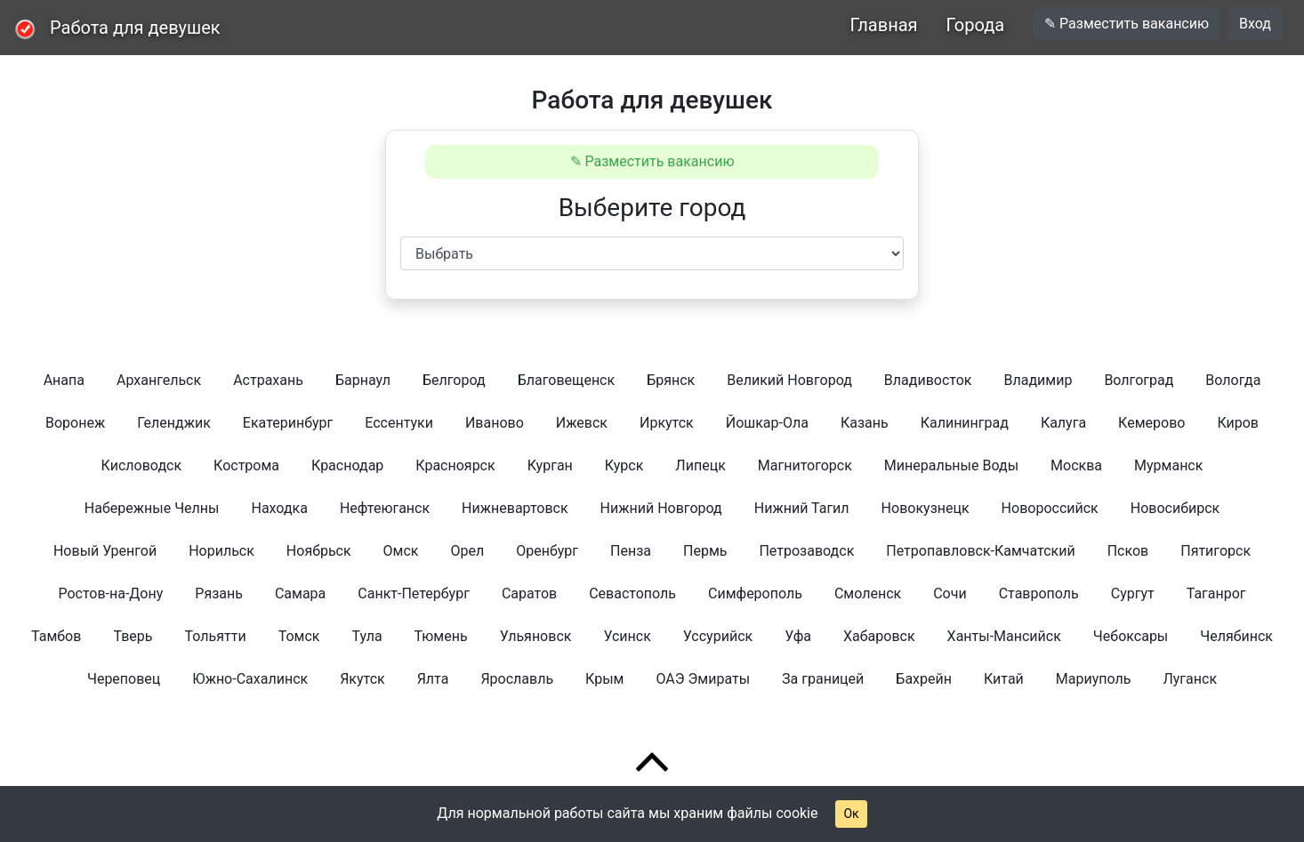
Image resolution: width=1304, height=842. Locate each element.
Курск (624, 465)
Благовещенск (566, 380)
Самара (300, 593)
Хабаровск (879, 636)
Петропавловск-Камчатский (980, 550)
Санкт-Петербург (414, 593)
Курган (550, 465)
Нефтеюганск (385, 508)
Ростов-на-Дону (110, 593)
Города (975, 25)
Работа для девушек (135, 27)
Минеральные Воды (951, 465)
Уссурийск (718, 636)
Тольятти (215, 636)
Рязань (219, 593)
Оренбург (547, 550)
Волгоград (1138, 380)
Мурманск (1168, 465)
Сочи (949, 593)
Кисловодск (141, 465)
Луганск (1190, 678)
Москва (1076, 465)
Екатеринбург (288, 422)
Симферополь (755, 593)
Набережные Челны (152, 508)
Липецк (700, 465)
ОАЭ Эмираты (703, 678)
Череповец (123, 678)
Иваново (494, 422)
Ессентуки (399, 422)
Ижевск (582, 422)
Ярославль (516, 678)
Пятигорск (1215, 550)
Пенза (630, 550)
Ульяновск (536, 636)
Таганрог (1216, 593)
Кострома (246, 465)
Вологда (1232, 380)
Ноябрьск (318, 550)
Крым (604, 678)
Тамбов (56, 636)
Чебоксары (1130, 636)
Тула (366, 636)
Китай (1004, 678)
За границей (823, 678)
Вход (1255, 23)
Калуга (1063, 422)
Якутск (362, 678)
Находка (279, 508)
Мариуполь (1093, 678)
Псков (1128, 550)
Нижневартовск (515, 508)
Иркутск (667, 422)
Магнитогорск (805, 465)
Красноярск (455, 465)
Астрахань (268, 380)
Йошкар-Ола (767, 422)
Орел (468, 550)
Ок (850, 813)
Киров (1238, 422)
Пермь (705, 550)
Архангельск (159, 380)
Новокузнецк (925, 508)
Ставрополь (1039, 593)
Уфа (798, 636)
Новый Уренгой (105, 550)
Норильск (221, 550)
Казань (865, 422)
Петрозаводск (806, 550)
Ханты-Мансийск (1004, 636)
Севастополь (632, 593)
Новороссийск (1050, 508)
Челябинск (1236, 636)
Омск (401, 550)
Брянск (671, 380)
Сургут (1133, 593)
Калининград (965, 422)
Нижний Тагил (801, 508)
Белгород (454, 380)
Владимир (1037, 380)
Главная (883, 25)
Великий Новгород (789, 380)
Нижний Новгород (661, 508)
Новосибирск (1175, 508)
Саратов (529, 593)
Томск (299, 636)
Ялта (433, 678)
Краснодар (347, 465)
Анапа (64, 380)
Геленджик (174, 422)
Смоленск (867, 593)
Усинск (626, 636)
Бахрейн (924, 678)
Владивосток (928, 380)
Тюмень (441, 636)
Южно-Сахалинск (250, 678)
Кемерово (1151, 422)
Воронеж (75, 422)
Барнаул (362, 380)
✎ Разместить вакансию (1126, 23)
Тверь (132, 636)
